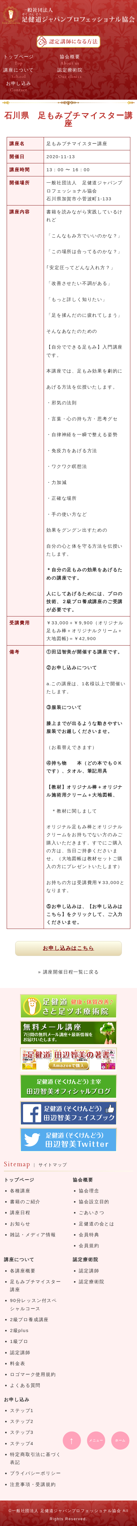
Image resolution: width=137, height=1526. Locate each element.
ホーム (120, 1440)
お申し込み (16, 1399)
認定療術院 (85, 1259)
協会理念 (89, 1190)
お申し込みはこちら (68, 948)
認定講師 (20, 1352)
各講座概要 (22, 1270)
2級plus (19, 1330)
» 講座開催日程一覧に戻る (68, 971)
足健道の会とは (97, 1223)
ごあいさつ (91, 1212)
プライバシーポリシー (35, 1473)
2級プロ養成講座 (29, 1319)
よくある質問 (25, 1385)
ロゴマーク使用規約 (33, 1374)
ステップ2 (21, 1421)
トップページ (19, 1179)
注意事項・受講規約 (33, 1484)
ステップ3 (21, 1432)
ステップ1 (21, 1410)
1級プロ (19, 1341)
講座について (19, 1259)
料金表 (17, 1363)
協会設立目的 (94, 1201)
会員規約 (89, 1245)
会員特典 (89, 1234)
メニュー (96, 1440)
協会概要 (83, 1179)
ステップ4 (21, 1443)
